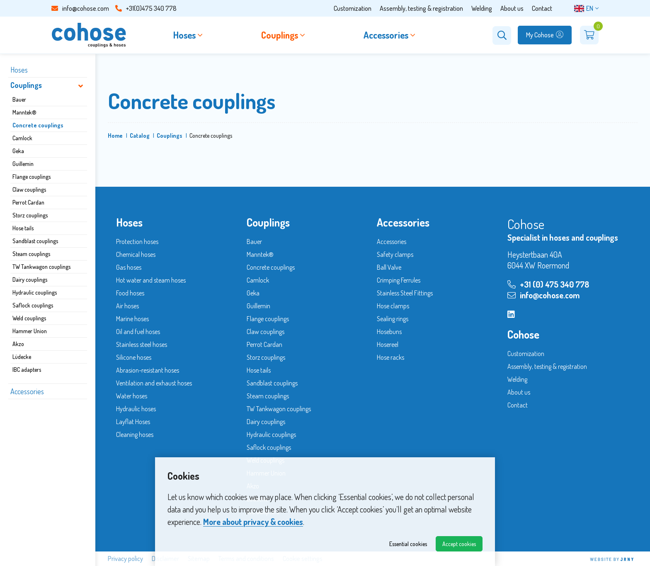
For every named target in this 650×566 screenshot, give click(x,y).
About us (512, 8)
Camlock (22, 138)
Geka (18, 150)
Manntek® (24, 112)
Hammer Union (29, 330)
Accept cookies (459, 543)
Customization (352, 8)
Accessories (27, 391)
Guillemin (23, 163)
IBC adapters (26, 369)
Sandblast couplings (35, 240)
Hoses (19, 70)
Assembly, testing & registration (421, 8)
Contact (542, 8)
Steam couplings (31, 253)
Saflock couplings (32, 305)
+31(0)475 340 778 (146, 8)
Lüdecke (21, 356)
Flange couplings (31, 176)
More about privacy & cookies (253, 521)
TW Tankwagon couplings (41, 266)
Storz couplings (30, 215)
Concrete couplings (37, 125)
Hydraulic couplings (34, 292)
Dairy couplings (29, 279)
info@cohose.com (80, 8)
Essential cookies (408, 543)
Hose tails (23, 228)
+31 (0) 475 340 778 (548, 284)
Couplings (26, 85)
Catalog (140, 135)
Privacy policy (125, 559)
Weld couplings (29, 318)
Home (115, 135)
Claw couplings (29, 189)
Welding (481, 8)
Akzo (18, 343)
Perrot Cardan (28, 202)
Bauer (19, 99)
